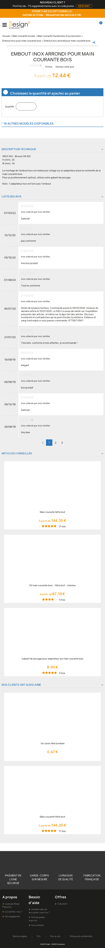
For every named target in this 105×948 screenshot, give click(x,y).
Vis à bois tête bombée (53, 743)
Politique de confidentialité (81, 936)
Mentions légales (20, 936)
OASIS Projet (45, 944)
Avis (48, 66)
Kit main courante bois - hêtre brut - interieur (52, 585)
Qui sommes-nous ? (13, 912)
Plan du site (55, 936)
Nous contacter (37, 925)
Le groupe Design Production (11, 905)
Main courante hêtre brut (52, 512)
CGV (39, 936)
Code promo (62, 904)
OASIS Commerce (58, 944)
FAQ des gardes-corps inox (37, 919)
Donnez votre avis (65, 66)
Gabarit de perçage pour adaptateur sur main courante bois (52, 658)
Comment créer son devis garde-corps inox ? (39, 911)
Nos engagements (12, 916)
